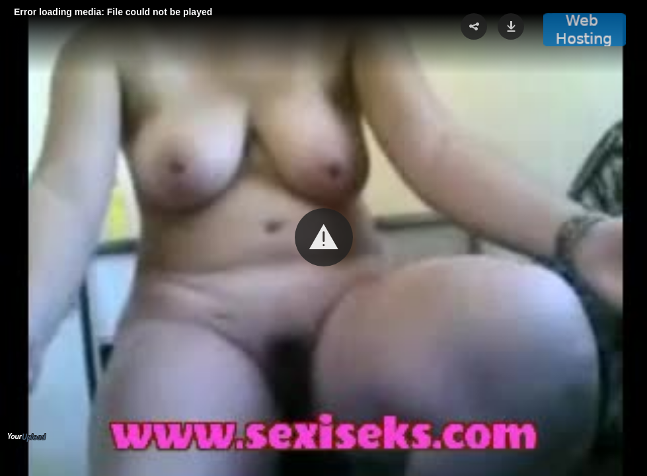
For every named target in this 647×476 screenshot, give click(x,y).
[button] (324, 237)
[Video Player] (323, 238)
